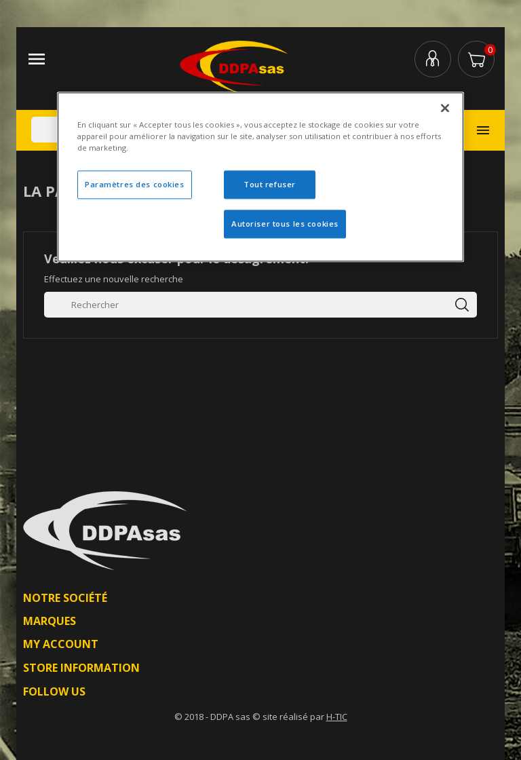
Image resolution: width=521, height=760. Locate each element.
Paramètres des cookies (135, 185)
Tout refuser (270, 185)
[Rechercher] (260, 305)
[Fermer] (445, 108)
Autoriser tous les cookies (285, 223)
